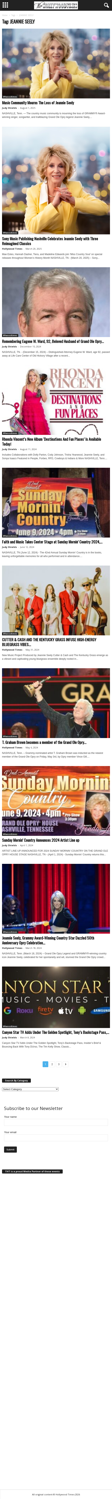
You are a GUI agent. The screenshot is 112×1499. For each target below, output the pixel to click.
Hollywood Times (12, 248)
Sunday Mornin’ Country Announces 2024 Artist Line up (40, 840)
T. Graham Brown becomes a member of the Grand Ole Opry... (44, 742)
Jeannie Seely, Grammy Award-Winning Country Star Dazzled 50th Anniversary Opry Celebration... (48, 940)
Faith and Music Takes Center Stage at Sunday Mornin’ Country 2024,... (52, 541)
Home (5, 15)
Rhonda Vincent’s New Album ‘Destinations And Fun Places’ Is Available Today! (51, 441)
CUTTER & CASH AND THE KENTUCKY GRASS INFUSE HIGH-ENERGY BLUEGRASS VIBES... (49, 642)
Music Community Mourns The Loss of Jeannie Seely (38, 102)
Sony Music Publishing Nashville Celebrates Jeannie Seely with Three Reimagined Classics (50, 241)
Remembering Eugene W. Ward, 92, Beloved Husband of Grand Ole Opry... (53, 341)
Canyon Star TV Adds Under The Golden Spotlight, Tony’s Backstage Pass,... (55, 1032)
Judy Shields (9, 107)
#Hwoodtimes (10, 96)
